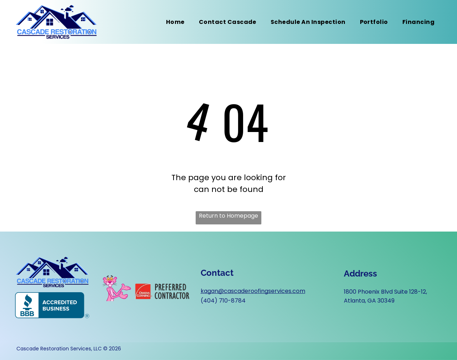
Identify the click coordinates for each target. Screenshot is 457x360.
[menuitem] (175, 22)
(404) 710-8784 (223, 300)
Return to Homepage (228, 216)
